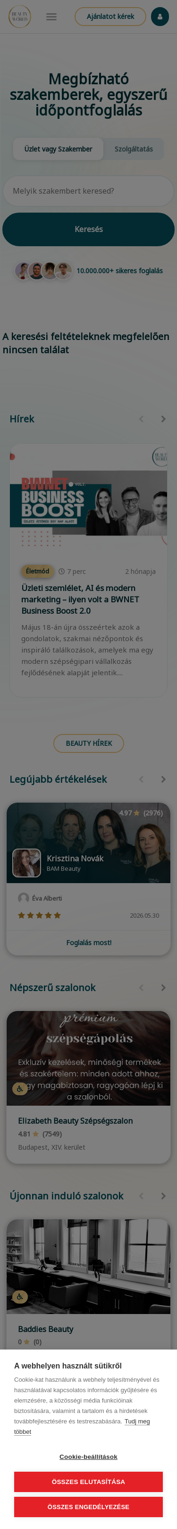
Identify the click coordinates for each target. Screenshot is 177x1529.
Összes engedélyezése (88, 1507)
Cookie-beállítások (88, 1456)
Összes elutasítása (89, 1481)
